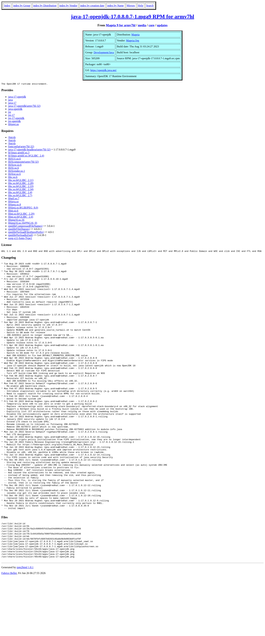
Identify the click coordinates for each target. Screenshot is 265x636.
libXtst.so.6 (14, 174)
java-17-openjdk (17, 97)
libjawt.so (13, 124)
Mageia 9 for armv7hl (120, 25)
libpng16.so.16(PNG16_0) (22, 223)
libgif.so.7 (13, 199)
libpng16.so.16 (16, 220)
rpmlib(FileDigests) (19, 229)
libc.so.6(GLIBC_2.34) (21, 189)
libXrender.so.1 (16, 171)
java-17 (12, 103)
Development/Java (104, 52)
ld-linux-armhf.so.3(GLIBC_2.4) (26, 156)
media (142, 25)
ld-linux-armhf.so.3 (18, 153)
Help (140, 5)
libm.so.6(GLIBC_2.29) (21, 214)
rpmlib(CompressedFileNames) (25, 226)
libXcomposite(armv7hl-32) (23, 162)
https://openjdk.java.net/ (103, 70)
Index (7, 5)
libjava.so (13, 202)
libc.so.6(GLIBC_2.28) (21, 183)
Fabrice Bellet (9, 631)
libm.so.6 (13, 211)
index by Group (21, 5)
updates (162, 25)
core (151, 25)
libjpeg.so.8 (14, 205)
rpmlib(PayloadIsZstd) (20, 235)
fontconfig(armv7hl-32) (21, 147)
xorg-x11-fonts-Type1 (20, 238)
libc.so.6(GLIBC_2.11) (20, 180)
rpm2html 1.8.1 (25, 625)
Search (150, 5)
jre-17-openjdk (16, 118)
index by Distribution (44, 5)
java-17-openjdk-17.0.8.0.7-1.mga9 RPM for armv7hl (132, 16)
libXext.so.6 (14, 165)
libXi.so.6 (13, 168)
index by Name (115, 5)
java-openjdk (15, 109)
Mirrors (131, 5)
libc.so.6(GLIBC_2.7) (20, 195)
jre (9, 112)
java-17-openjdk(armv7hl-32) (24, 106)
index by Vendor (68, 5)
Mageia (135, 34)
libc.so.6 (12, 177)
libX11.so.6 (14, 159)
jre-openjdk (14, 121)
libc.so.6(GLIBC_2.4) (20, 192)
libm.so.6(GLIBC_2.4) (20, 217)
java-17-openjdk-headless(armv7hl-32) (29, 150)
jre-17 (11, 115)
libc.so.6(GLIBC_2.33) (21, 186)
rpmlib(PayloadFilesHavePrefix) (26, 232)
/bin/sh (12, 137)
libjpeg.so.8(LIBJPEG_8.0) (23, 208)
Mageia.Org (132, 40)
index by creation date (92, 5)
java (10, 100)
